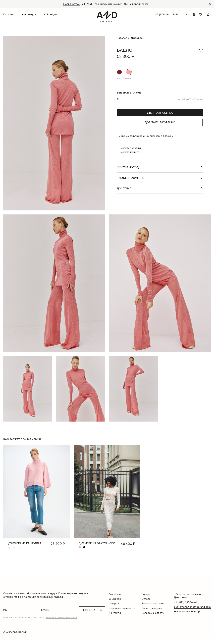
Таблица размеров (130, 177)
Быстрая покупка (160, 112)
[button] (8, 14)
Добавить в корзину (160, 122)
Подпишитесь (71, 3)
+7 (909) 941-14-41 (166, 14)
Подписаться (92, 609)
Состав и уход (128, 167)
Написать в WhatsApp (187, 611)
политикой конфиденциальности (61, 617)
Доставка (124, 188)
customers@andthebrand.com (192, 606)
